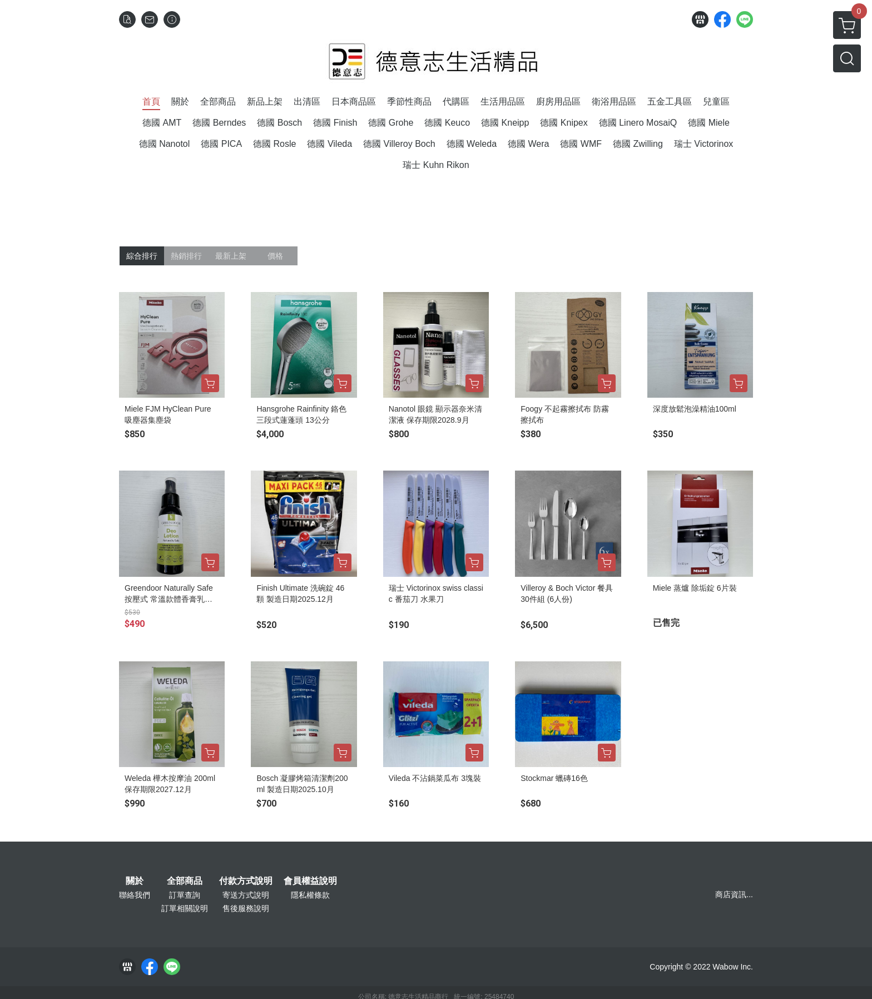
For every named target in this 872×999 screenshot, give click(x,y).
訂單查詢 (184, 895)
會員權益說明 (310, 881)
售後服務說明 (245, 908)
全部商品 (184, 881)
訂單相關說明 (184, 908)
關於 (134, 881)
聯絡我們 (134, 895)
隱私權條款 (310, 895)
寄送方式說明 (245, 895)
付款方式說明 (245, 881)
